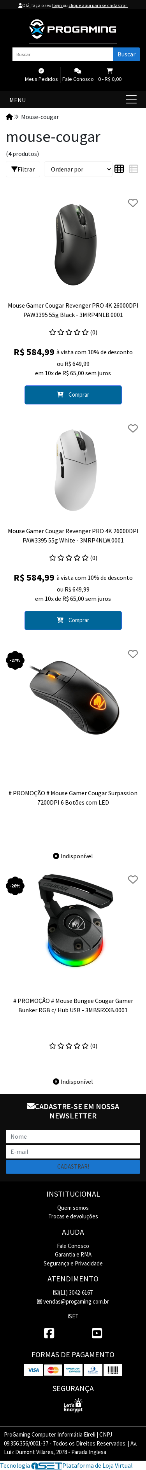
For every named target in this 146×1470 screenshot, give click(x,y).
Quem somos (73, 1207)
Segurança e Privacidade (73, 1263)
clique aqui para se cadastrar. (98, 5)
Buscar (126, 54)
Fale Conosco (73, 1246)
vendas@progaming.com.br (73, 1301)
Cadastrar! (73, 1166)
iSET (73, 1316)
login (57, 5)
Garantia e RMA (73, 1254)
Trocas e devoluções (73, 1216)
